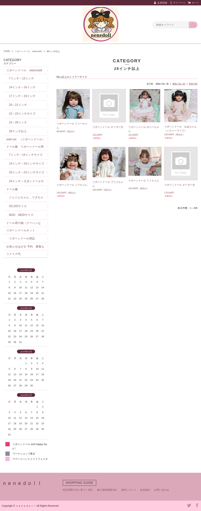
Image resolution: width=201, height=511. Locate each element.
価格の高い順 (178, 84)
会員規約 (145, 489)
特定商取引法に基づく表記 (78, 489)
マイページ (179, 2)
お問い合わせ (161, 489)
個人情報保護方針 (107, 489)
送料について (128, 489)
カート (195, 2)
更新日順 (193, 84)
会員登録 (162, 2)
